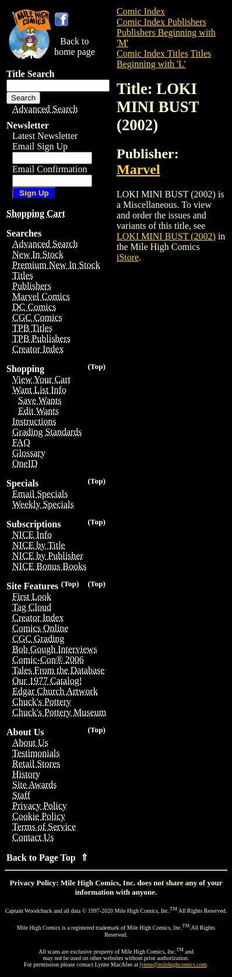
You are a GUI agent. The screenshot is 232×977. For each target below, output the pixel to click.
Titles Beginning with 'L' (164, 58)
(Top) (96, 366)
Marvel (138, 169)
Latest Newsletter (45, 136)
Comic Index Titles (152, 53)
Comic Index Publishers (161, 22)
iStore (128, 257)
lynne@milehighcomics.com (173, 964)
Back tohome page (74, 46)
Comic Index (141, 11)
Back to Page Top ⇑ (47, 858)
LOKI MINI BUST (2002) (166, 236)
